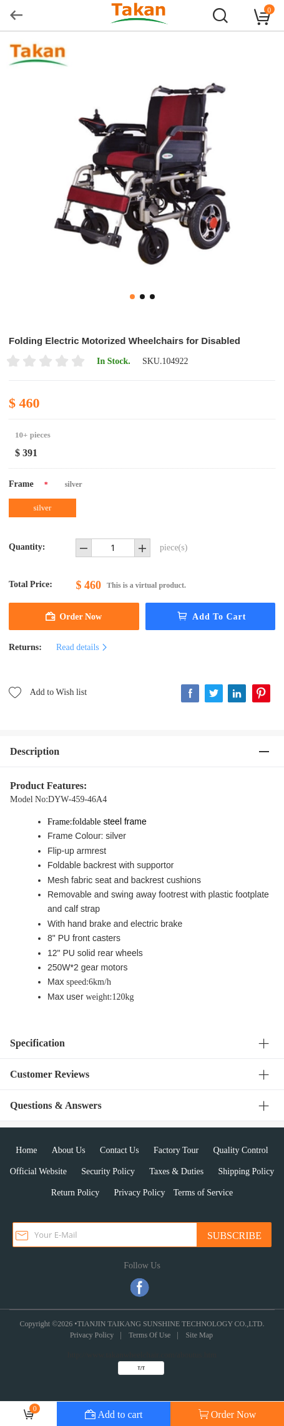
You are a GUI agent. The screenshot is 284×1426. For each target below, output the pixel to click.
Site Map (199, 1335)
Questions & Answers (56, 1105)
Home (26, 1150)
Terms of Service (203, 1192)
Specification (37, 1043)
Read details (82, 647)
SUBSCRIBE (234, 1235)
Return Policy (75, 1192)
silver (43, 507)
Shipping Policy (246, 1171)
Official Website (38, 1171)
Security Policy (108, 1171)
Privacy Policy (139, 1192)
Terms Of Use (149, 1335)
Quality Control (240, 1150)
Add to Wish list (48, 691)
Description (34, 751)
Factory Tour (176, 1150)
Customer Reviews (49, 1074)
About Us (69, 1150)
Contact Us (119, 1150)
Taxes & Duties (176, 1171)
